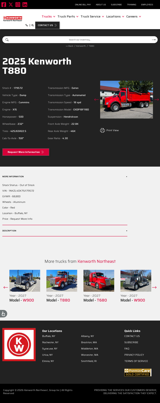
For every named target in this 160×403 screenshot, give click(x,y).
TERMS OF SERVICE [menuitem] (136, 361)
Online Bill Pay (83, 4)
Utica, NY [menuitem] (47, 355)
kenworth (81, 46)
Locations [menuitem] (115, 16)
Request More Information (24, 152)
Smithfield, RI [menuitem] (89, 361)
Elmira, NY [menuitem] (48, 361)
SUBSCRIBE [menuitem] (131, 342)
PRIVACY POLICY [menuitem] (134, 355)
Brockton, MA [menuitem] (89, 342)
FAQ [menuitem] (126, 348)
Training (131, 4)
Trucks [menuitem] (48, 16)
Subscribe (116, 4)
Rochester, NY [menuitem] (50, 342)
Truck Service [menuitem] (92, 16)
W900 (28, 300)
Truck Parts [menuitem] (68, 16)
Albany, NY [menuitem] (87, 336)
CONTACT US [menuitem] (132, 336)
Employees (147, 4)
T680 (102, 300)
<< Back (69, 46)
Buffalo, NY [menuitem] (48, 336)
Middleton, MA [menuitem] (89, 348)
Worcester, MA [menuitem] (89, 355)
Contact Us (45, 25)
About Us (101, 4)
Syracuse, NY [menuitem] (49, 348)
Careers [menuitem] (133, 16)
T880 (91, 46)
